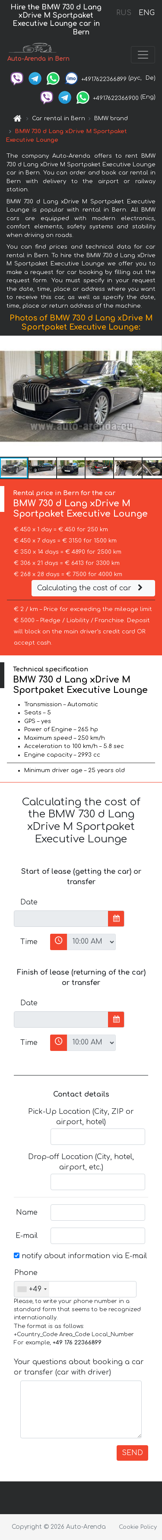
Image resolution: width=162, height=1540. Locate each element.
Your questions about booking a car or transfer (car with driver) (79, 1367)
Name (27, 1212)
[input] (61, 918)
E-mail (27, 1236)
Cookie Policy (138, 1527)
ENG (146, 13)
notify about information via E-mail (80, 1256)
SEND (132, 1453)
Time (29, 942)
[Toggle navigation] (143, 54)
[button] (154, 396)
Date (29, 902)
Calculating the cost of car (91, 588)
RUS (123, 13)
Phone (26, 1273)
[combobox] (31, 1289)
